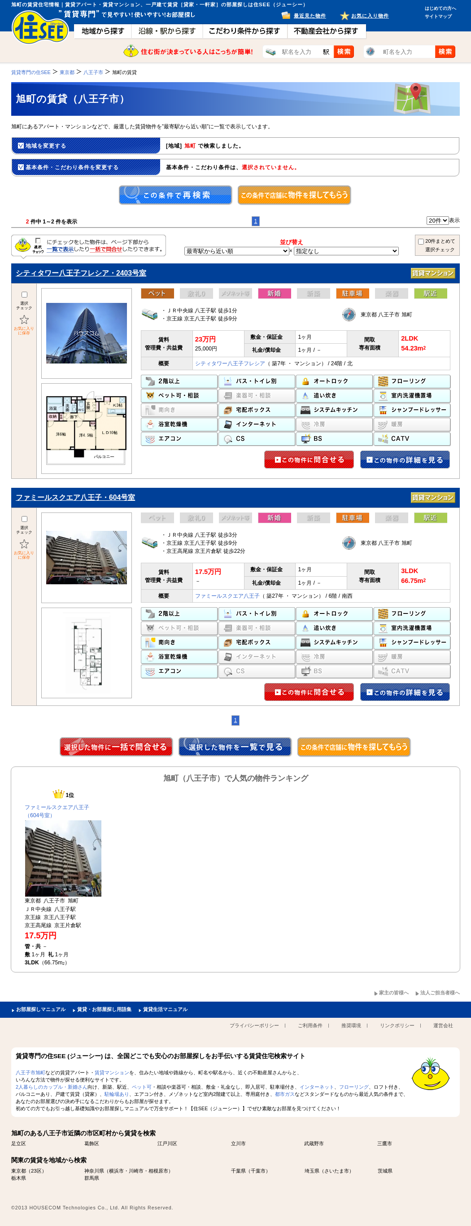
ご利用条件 (310, 1025)
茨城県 (385, 1170)
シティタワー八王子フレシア (230, 363)
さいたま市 (336, 1170)
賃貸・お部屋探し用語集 (104, 1009)
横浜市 (116, 1170)
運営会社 (443, 1025)
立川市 (238, 1143)
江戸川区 (167, 1143)
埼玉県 (312, 1170)
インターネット (317, 1087)
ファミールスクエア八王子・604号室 (75, 497)
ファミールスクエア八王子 (227, 596)
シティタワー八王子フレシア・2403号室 (81, 273)
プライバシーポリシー (254, 1025)
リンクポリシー (397, 1025)
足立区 (18, 1143)
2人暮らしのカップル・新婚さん (51, 1087)
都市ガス (285, 1094)
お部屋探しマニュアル (40, 1009)
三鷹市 (384, 1143)
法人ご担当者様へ (440, 992)
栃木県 (18, 1178)
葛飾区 (91, 1143)
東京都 (18, 1170)
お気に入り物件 (370, 15)
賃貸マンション (112, 1072)
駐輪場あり (117, 1094)
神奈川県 (94, 1170)
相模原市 (158, 1170)
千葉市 (258, 1170)
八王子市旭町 (30, 1072)
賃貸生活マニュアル (165, 1009)
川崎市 (136, 1170)
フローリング (354, 1087)
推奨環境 (351, 1025)
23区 (36, 1170)
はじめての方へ (440, 8)
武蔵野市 (314, 1143)
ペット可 (142, 1087)
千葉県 (238, 1170)
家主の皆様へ (394, 992)
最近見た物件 (310, 15)
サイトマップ (438, 16)
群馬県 (91, 1178)
